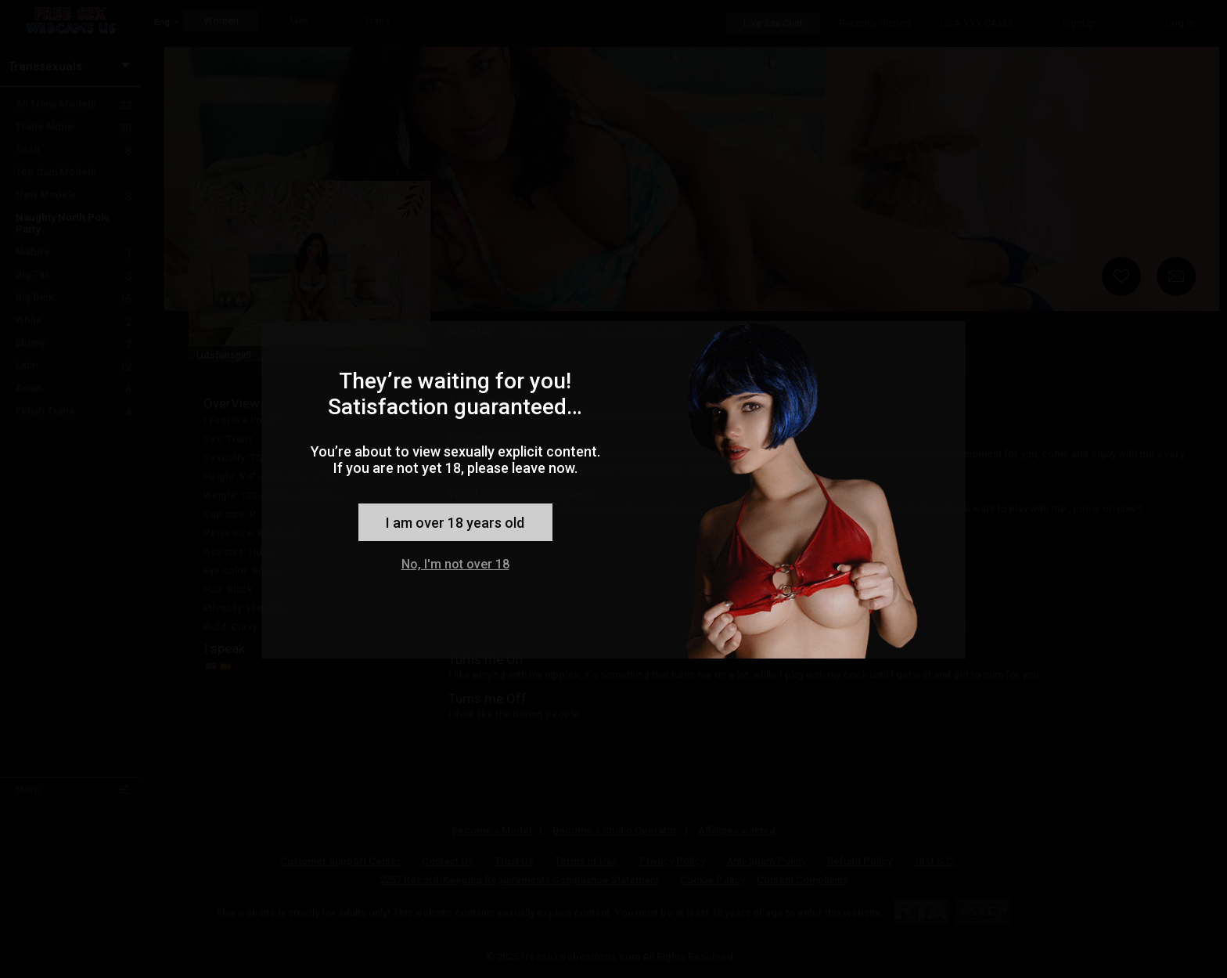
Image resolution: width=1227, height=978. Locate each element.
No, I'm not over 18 (455, 564)
